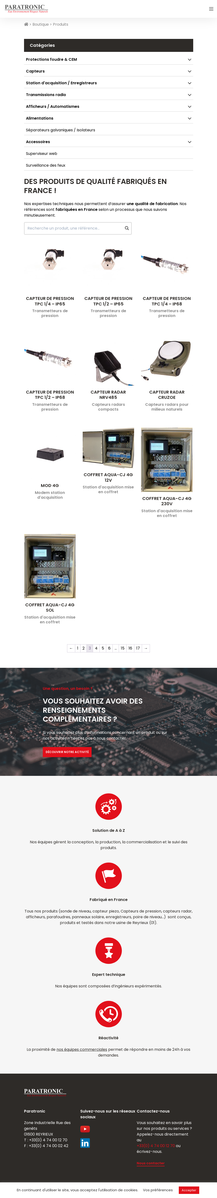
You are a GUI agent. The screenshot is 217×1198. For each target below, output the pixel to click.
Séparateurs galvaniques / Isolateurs (60, 130)
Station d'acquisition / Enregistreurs (61, 83)
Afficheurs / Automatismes (52, 106)
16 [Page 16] (130, 648)
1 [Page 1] (77, 648)
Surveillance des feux (45, 165)
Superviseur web (41, 153)
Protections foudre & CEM (51, 59)
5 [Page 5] (103, 648)
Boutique (40, 24)
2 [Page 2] (83, 648)
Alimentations (39, 118)
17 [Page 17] (138, 648)
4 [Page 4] (96, 648)
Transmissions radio (46, 94)
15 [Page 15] (122, 648)
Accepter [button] (189, 1190)
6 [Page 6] (109, 648)
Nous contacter (151, 1163)
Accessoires (38, 142)
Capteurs (35, 71)
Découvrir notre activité (67, 752)
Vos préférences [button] (158, 1189)
